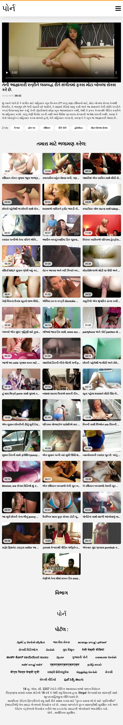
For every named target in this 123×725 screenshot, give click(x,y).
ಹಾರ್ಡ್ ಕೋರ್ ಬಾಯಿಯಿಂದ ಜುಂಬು (27, 657)
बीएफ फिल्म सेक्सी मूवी (25, 672)
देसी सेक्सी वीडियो (93, 649)
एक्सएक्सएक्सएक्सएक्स (64, 664)
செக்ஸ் (50, 649)
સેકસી (108, 672)
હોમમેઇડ (79, 128)
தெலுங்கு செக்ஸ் (87, 672)
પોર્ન (50, 712)
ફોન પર (31, 128)
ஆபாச (60, 657)
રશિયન (46, 128)
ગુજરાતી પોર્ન (79, 657)
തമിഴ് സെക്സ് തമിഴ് (31, 664)
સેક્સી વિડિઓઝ (28, 649)
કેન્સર (17, 128)
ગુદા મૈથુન (68, 649)
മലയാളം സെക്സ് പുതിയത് (92, 642)
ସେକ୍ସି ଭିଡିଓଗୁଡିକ (57, 672)
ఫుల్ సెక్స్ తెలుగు (73, 679)
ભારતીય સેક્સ (61, 642)
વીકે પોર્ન (62, 128)
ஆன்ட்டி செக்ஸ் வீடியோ (31, 642)
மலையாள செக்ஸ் (105, 657)
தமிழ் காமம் (94, 664)
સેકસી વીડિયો (48, 679)
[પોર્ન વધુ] (118, 8)
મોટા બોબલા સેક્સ (99, 128)
